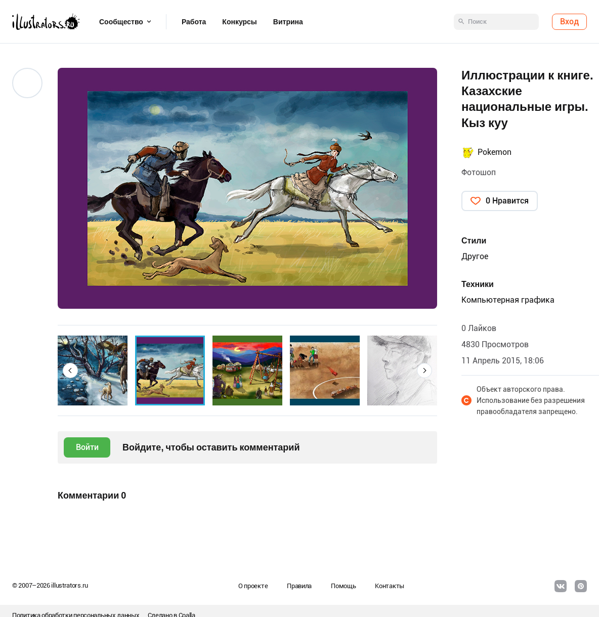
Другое (474, 256)
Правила (299, 586)
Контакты (389, 586)
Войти (87, 447)
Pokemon (494, 152)
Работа (194, 22)
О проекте (253, 586)
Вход (569, 21)
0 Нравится (507, 200)
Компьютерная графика (507, 300)
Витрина (288, 22)
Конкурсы (239, 22)
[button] (70, 370)
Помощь (343, 586)
